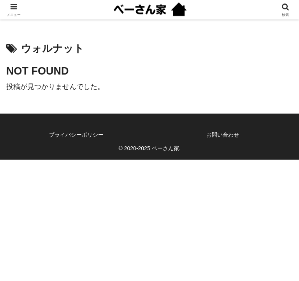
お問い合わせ (222, 135)
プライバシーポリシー (76, 135)
